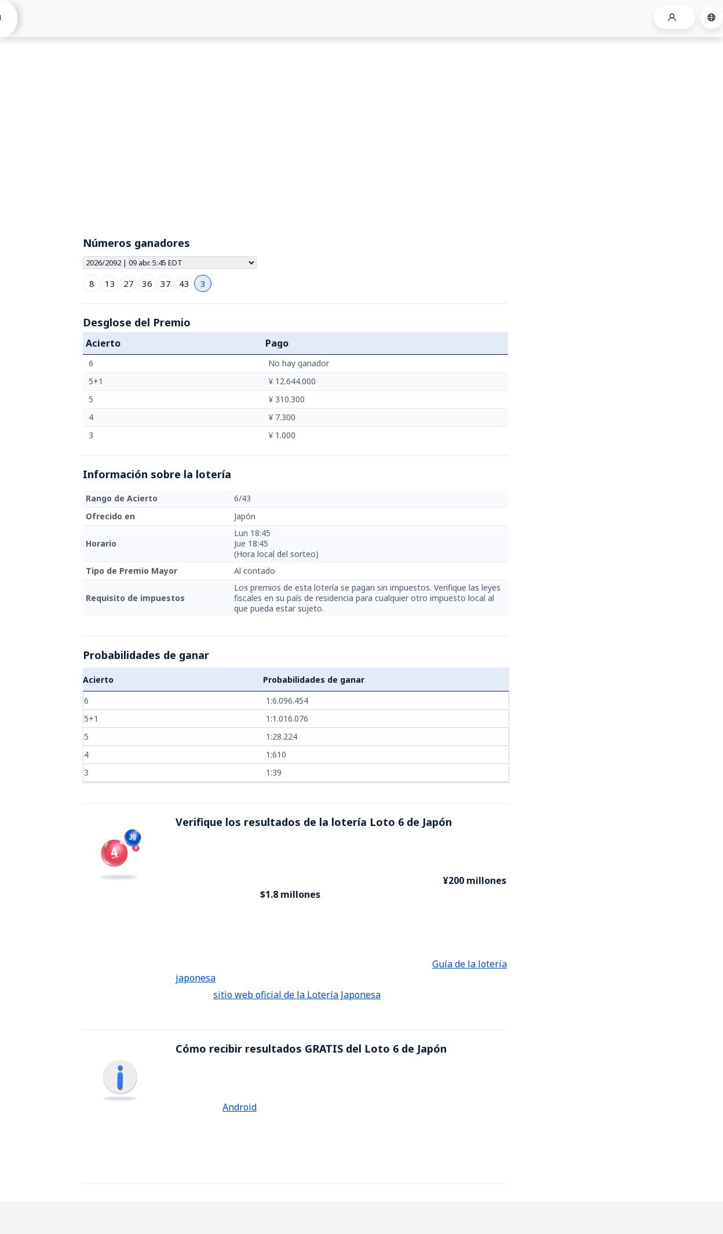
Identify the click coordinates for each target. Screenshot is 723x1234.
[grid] (295, 399)
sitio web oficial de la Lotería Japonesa (297, 994)
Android (239, 1107)
